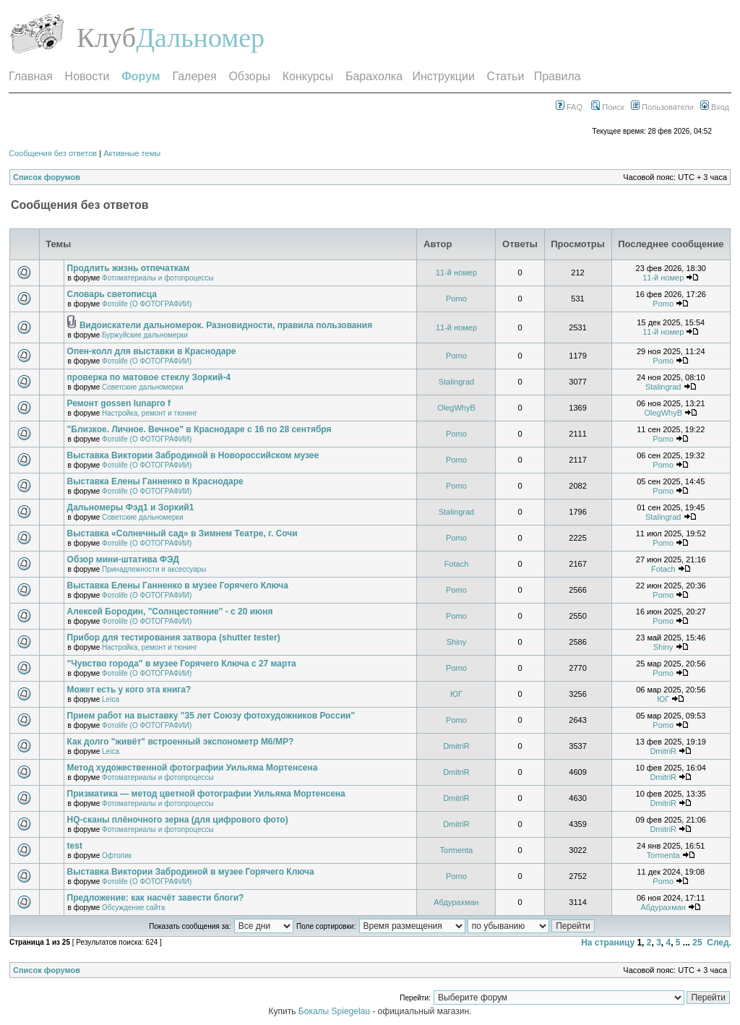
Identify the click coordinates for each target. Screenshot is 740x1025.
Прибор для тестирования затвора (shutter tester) (173, 637)
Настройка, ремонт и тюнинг (149, 413)
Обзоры (249, 76)
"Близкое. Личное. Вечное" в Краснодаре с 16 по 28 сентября (199, 429)
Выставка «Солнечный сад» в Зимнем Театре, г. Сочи (182, 533)
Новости (87, 76)
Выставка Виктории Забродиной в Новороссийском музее (193, 455)
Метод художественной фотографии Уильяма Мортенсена (192, 768)
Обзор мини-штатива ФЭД (123, 559)
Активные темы (131, 153)
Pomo (456, 298)
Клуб (106, 37)
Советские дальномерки (142, 387)
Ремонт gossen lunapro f (119, 403)
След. (719, 943)
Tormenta (456, 850)
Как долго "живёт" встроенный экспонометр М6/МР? (180, 742)
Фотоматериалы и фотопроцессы (158, 278)
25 (697, 943)
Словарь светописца (112, 294)
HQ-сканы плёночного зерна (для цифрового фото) (177, 820)
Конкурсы (308, 76)
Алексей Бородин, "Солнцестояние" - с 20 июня (170, 611)
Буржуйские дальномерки (145, 335)
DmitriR (456, 746)
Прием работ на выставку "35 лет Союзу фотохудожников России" (211, 716)
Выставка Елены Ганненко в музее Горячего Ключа (177, 585)
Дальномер (200, 37)
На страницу (607, 943)
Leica (110, 699)
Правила (557, 76)
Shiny (457, 642)
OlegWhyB (456, 407)
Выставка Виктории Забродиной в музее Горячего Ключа (190, 872)
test (74, 846)
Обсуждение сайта (133, 908)
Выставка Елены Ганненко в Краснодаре (155, 481)
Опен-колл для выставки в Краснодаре (151, 351)
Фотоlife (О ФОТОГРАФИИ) (147, 304)
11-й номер (456, 272)
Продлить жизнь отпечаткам (128, 268)
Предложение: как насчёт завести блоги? (155, 898)
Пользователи (662, 107)
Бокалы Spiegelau (335, 1011)
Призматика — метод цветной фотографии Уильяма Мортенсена (206, 794)
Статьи (506, 76)
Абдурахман (456, 902)
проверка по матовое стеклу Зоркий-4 (149, 377)
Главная (31, 76)
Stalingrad (457, 381)
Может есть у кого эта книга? (129, 690)
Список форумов (46, 177)
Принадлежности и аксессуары (154, 569)
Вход (714, 107)
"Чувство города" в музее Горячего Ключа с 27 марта (181, 664)
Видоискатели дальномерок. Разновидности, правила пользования (225, 325)
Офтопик (117, 855)
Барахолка (374, 76)
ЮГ (456, 694)
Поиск (607, 107)
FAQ (569, 107)
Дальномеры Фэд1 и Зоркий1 (130, 507)
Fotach (456, 563)
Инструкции (443, 76)
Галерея (194, 76)
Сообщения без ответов (53, 153)
